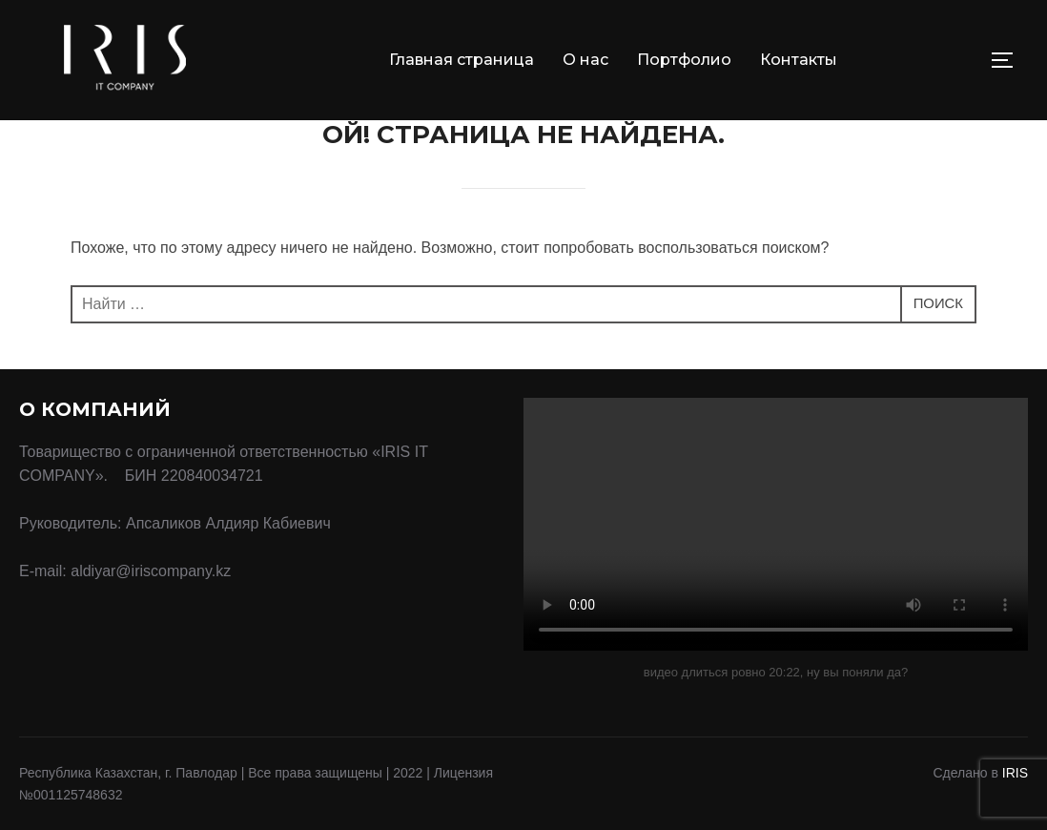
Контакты (798, 60)
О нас (585, 60)
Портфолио (684, 60)
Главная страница (461, 60)
